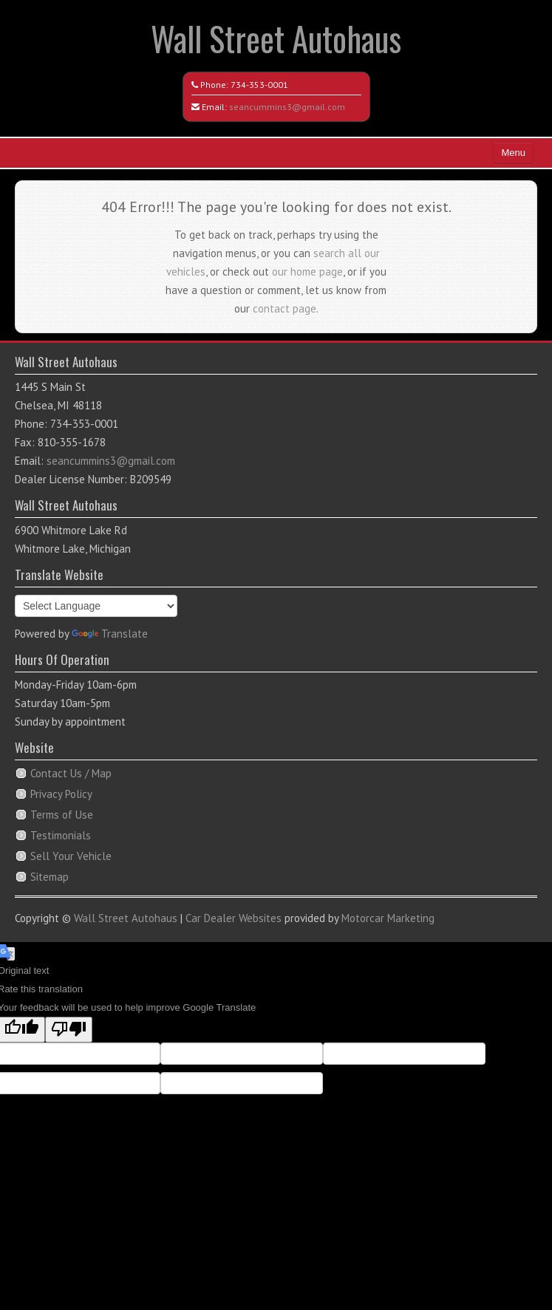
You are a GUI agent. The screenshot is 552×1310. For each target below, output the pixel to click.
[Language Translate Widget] (96, 606)
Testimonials (60, 835)
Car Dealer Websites (233, 918)
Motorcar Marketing (388, 918)
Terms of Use (61, 815)
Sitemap (49, 877)
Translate (110, 634)
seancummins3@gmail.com (287, 106)
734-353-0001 (259, 84)
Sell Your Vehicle (71, 856)
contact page (284, 308)
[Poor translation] (68, 1030)
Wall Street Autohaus (276, 38)
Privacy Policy (61, 794)
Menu (513, 152)
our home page (307, 272)
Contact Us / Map (71, 773)
